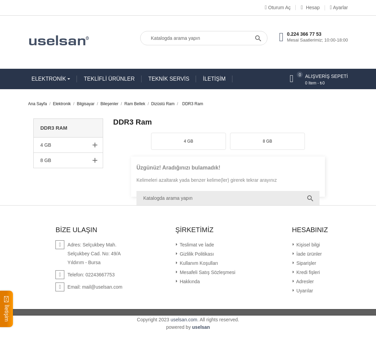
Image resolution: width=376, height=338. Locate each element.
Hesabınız (310, 230)
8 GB (45, 160)
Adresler (304, 281)
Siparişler (305, 263)
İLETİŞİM (214, 79)
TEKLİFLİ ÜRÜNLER (109, 79)
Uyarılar (304, 290)
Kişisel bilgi (307, 244)
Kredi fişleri (307, 272)
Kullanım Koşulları (198, 263)
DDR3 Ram (53, 128)
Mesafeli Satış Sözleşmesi (206, 272)
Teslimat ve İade (196, 244)
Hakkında (189, 281)
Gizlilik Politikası (196, 254)
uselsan (201, 327)
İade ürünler (308, 254)
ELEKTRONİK (50, 79)
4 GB (45, 145)
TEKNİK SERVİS (169, 79)
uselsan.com (183, 319)
